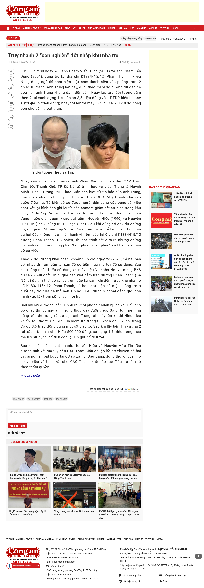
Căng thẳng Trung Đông (139, 38)
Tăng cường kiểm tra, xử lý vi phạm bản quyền (74, 513)
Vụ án (127, 45)
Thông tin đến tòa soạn (172, 575)
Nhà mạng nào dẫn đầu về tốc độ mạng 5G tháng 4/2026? (184, 238)
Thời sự (16, 28)
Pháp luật (70, 28)
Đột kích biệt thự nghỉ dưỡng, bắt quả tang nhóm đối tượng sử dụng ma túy (118, 477)
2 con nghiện (33, 399)
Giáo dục (141, 28)
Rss (163, 581)
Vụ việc (117, 45)
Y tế (132, 28)
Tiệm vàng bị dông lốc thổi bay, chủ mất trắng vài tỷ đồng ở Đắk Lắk (184, 219)
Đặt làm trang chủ (130, 575)
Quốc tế (153, 28)
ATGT (107, 45)
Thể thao (164, 28)
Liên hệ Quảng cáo (130, 581)
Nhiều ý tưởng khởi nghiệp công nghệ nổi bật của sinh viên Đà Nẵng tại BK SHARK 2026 (184, 262)
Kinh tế (111, 28)
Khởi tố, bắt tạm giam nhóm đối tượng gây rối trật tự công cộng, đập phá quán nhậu (119, 514)
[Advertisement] (122, 12)
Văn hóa (123, 28)
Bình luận (16, 432)
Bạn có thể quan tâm (165, 187)
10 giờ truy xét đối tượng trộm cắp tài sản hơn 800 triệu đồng (28, 513)
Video (175, 28)
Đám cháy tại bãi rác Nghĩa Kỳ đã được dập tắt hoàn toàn (184, 301)
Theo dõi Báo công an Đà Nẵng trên (113, 389)
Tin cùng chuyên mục (22, 442)
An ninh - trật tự (31, 28)
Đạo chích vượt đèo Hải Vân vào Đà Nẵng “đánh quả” (72, 477)
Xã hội (82, 28)
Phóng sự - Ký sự (96, 28)
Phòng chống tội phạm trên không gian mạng (62, 45)
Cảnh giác (95, 45)
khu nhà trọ (61, 399)
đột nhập (47, 399)
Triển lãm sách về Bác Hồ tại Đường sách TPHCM (183, 197)
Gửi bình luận (18, 426)
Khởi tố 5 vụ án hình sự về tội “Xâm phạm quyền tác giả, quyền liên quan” (28, 477)
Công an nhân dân (53, 28)
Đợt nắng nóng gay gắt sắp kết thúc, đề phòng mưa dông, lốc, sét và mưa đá (185, 282)
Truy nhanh (18, 399)
